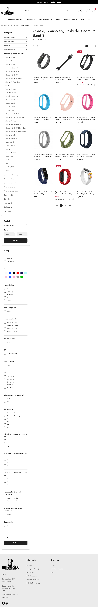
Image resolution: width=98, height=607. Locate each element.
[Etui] (58, 19)
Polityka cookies (31, 576)
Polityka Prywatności (33, 583)
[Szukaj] (26, 225)
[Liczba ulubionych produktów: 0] (88, 11)
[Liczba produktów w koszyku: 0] (94, 11)
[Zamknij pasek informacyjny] (96, 2)
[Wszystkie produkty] (15, 19)
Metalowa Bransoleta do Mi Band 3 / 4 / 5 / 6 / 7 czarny (86, 78)
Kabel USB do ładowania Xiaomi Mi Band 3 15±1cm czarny (63, 78)
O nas (53, 565)
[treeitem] (15, 37)
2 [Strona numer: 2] (65, 206)
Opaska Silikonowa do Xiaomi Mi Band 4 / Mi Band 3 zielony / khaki (64, 155)
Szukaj (16, 240)
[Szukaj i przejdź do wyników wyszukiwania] (68, 10)
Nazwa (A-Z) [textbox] (36, 46)
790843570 (6, 598)
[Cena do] (22, 234)
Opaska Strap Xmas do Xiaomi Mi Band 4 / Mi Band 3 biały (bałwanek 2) (86, 193)
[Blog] (82, 19)
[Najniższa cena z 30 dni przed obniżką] (95, 85)
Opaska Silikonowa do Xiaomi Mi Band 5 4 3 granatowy (86, 155)
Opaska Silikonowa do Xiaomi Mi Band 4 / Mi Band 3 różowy (86, 118)
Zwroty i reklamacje (33, 569)
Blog (52, 572)
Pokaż (15, 543)
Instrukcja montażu (57, 569)
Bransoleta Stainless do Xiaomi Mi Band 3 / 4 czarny (43, 78)
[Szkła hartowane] (45, 19)
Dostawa (29, 565)
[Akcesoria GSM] (70, 19)
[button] (30, 19)
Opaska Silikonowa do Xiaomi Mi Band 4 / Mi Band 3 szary (43, 155)
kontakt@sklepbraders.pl (10, 594)
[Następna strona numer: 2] (95, 46)
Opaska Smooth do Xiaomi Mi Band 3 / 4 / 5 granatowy (43, 193)
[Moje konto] (81, 11)
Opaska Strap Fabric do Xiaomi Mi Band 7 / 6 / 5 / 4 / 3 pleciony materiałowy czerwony (64, 193)
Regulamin (29, 572)
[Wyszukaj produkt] (47, 11)
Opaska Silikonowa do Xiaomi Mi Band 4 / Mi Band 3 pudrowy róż (64, 118)
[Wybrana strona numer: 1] (86, 46)
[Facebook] (3, 603)
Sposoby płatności (32, 579)
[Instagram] (7, 603)
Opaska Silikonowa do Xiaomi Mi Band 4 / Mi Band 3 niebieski (43, 118)
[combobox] (43, 46)
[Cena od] (9, 234)
